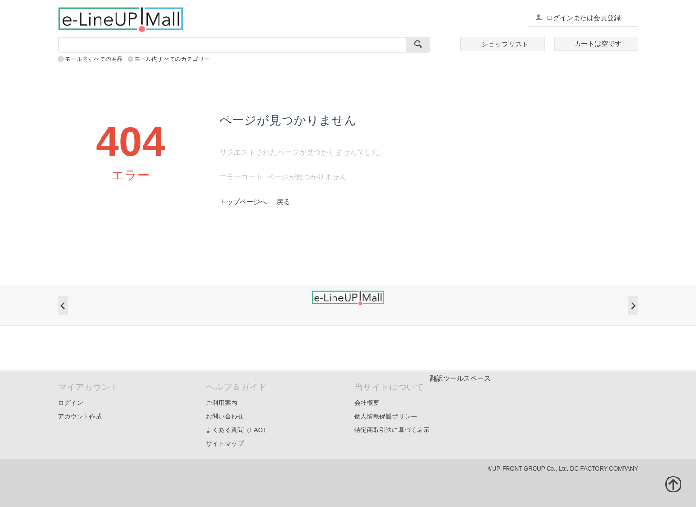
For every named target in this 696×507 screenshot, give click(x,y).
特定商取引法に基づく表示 (392, 429)
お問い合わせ (225, 416)
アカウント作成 (80, 416)
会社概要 (366, 402)
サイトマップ (225, 443)
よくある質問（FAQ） (237, 429)
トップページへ (243, 202)
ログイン (70, 402)
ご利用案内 (221, 402)
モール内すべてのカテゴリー (172, 59)
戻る (283, 202)
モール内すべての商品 (94, 59)
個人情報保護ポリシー (385, 416)
